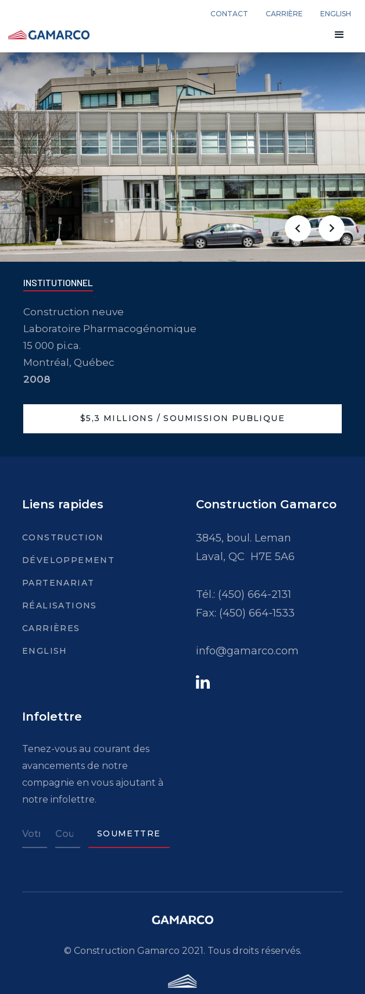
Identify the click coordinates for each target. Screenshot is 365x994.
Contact (229, 13)
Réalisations (55, 605)
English (44, 651)
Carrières (51, 628)
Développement (55, 560)
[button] (339, 35)
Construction (55, 537)
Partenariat (55, 583)
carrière (284, 13)
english (335, 13)
